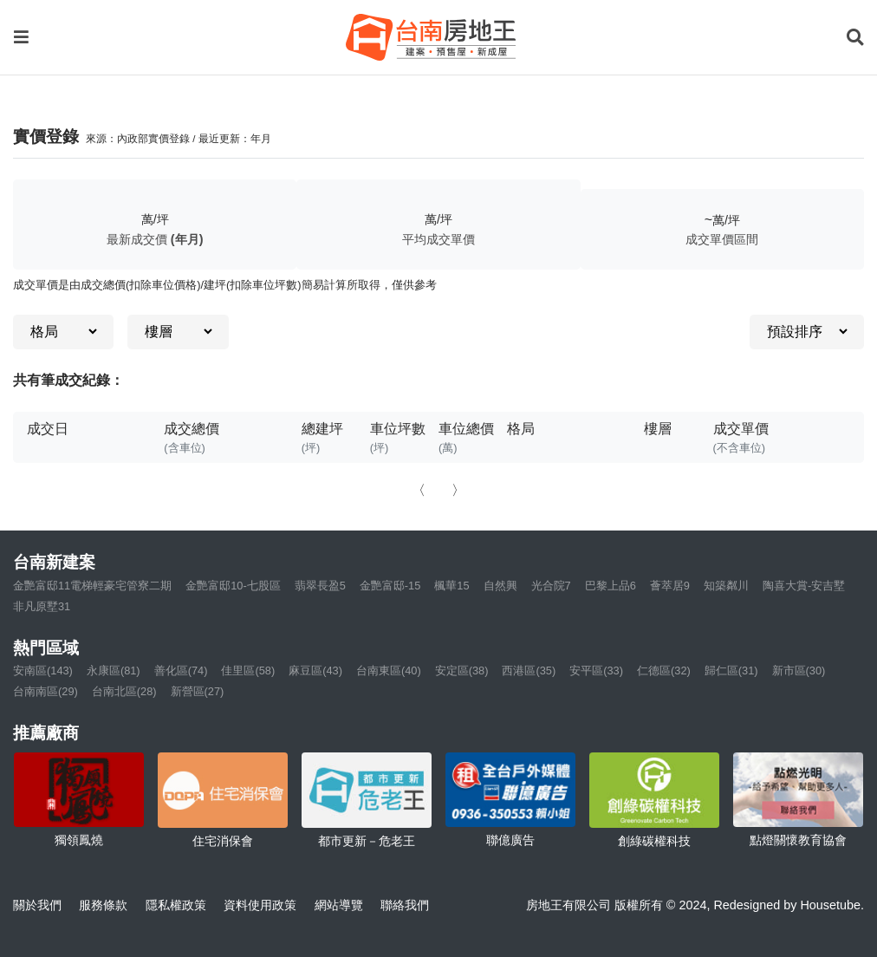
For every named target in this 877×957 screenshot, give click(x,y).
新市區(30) (799, 670)
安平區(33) (596, 670)
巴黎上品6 (610, 585)
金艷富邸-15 (390, 585)
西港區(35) (528, 670)
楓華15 (451, 585)
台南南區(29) (45, 691)
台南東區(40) (388, 670)
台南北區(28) (124, 691)
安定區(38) (462, 670)
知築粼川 (726, 585)
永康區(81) (113, 670)
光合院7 (551, 585)
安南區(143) (43, 670)
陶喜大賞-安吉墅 (804, 585)
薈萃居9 (670, 585)
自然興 (500, 585)
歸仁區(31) (731, 670)
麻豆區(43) (315, 670)
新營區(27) (197, 691)
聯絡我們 (404, 905)
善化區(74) (181, 670)
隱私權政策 (176, 905)
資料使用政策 (260, 905)
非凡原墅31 (41, 606)
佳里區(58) (248, 670)
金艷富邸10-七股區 (233, 585)
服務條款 (103, 905)
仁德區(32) (664, 670)
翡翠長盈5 (320, 585)
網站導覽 (339, 905)
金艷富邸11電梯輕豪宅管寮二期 (92, 585)
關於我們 (37, 905)
